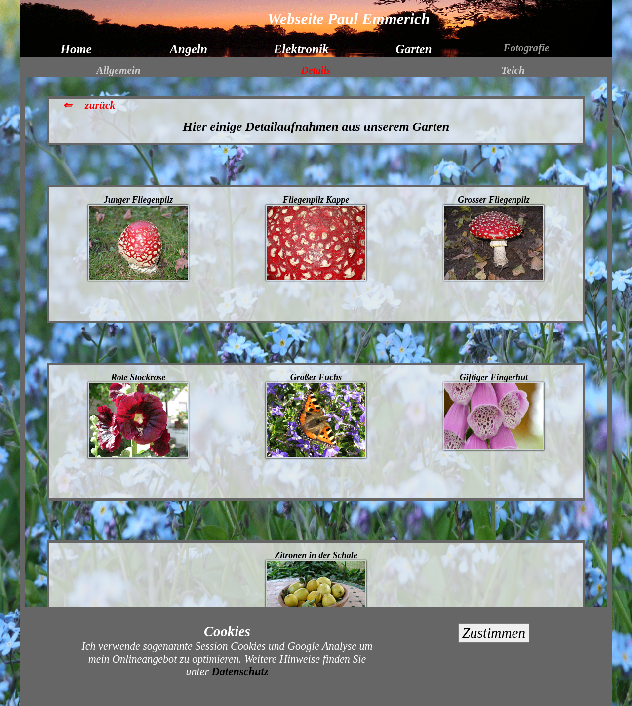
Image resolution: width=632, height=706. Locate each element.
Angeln (188, 49)
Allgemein (118, 70)
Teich (512, 70)
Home (76, 49)
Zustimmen (493, 633)
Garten (413, 49)
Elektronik (301, 49)
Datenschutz (240, 671)
